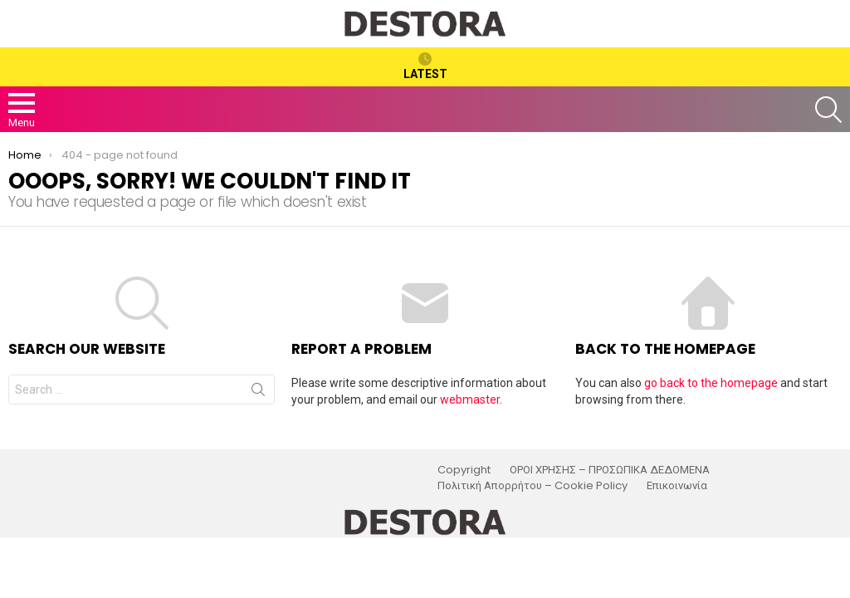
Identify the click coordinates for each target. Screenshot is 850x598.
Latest (425, 66)
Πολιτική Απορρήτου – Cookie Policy (532, 486)
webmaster (470, 399)
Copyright (464, 470)
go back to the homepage (711, 383)
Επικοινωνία (677, 486)
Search (258, 393)
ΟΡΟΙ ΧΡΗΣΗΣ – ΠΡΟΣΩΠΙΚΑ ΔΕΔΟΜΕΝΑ (610, 470)
